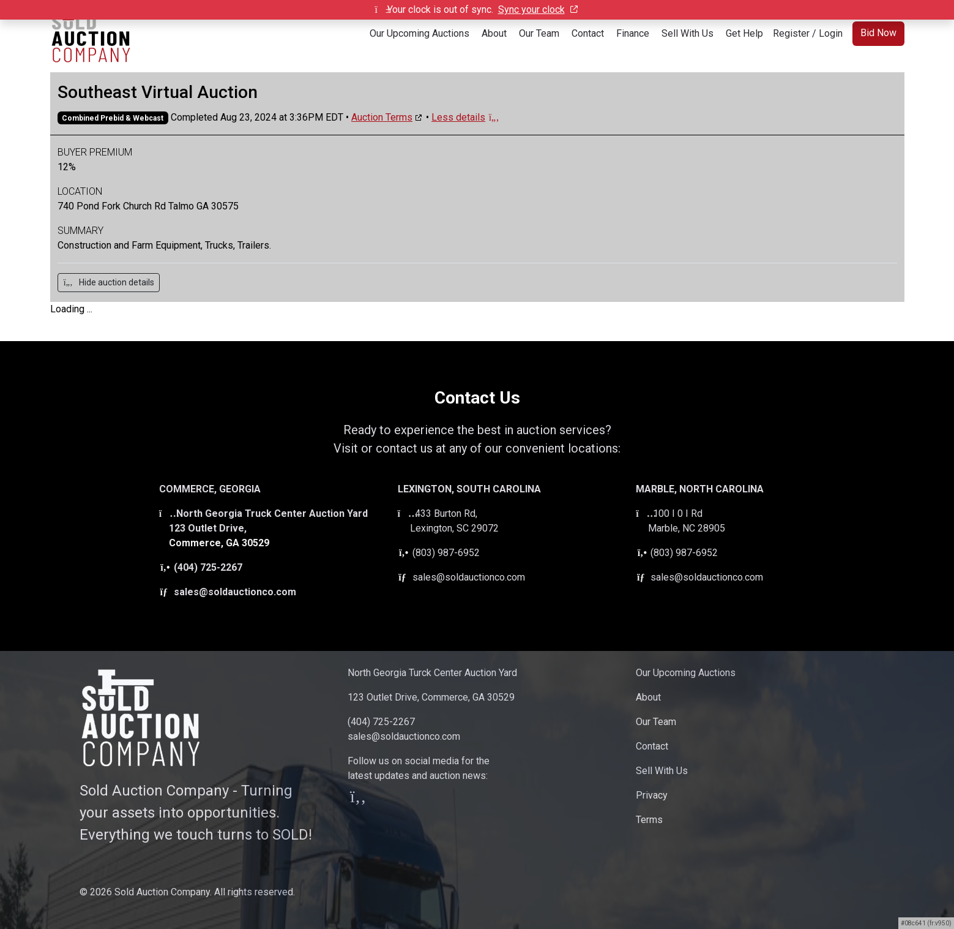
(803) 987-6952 (439, 553)
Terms (649, 820)
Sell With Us (687, 33)
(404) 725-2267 (200, 567)
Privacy (652, 795)
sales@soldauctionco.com (227, 592)
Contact (588, 33)
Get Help (744, 33)
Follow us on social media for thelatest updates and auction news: (419, 780)
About (494, 33)
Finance (632, 33)
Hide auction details (109, 282)
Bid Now (878, 33)
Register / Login (808, 33)
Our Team (539, 33)
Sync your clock (538, 9)
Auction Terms (381, 117)
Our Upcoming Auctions (419, 33)
